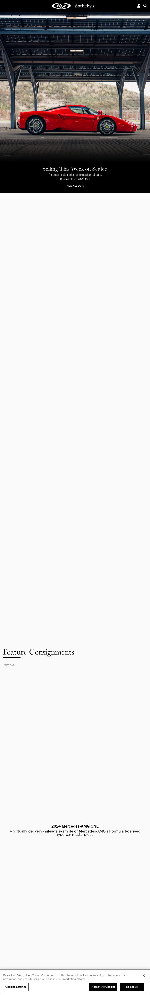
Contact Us (11, 872)
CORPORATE (46, 860)
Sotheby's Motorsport (52, 876)
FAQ (40, 864)
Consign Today (112, 563)
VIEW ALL (9, 225)
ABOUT (9, 860)
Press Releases (96, 868)
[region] (75, 982)
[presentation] (4, 513)
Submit (136, 818)
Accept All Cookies (103, 986)
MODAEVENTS (47, 872)
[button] (138, 5)
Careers (43, 868)
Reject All (132, 986)
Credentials (95, 864)
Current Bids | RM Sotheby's (73, 6)
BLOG (90, 872)
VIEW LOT (25, 415)
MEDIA (91, 860)
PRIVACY (131, 860)
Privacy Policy (75, 827)
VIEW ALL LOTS (75, 185)
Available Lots (39, 497)
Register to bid (37, 563)
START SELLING (26, 672)
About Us (10, 864)
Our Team (10, 868)
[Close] (143, 975)
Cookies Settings (135, 864)
